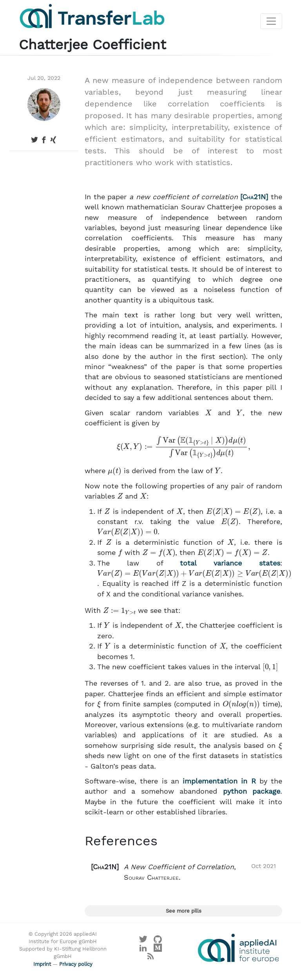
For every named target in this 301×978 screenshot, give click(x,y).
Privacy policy (75, 964)
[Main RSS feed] (150, 958)
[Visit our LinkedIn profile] (143, 950)
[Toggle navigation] (271, 21)
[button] (183, 872)
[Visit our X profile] (143, 941)
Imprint (42, 964)
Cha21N (254, 197)
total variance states (230, 563)
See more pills (183, 911)
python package (252, 791)
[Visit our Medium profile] (158, 950)
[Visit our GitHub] (158, 941)
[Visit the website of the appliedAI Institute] (238, 948)
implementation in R (219, 781)
